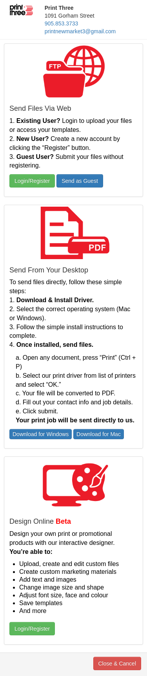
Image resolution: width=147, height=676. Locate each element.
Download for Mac (98, 434)
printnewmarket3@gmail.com (80, 31)
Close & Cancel (117, 663)
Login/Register (32, 181)
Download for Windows (41, 434)
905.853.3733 (61, 23)
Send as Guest (80, 181)
